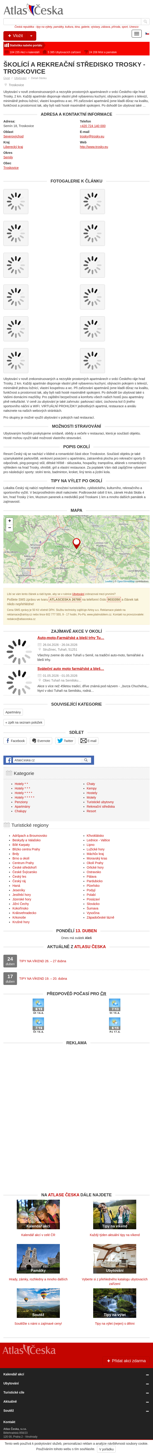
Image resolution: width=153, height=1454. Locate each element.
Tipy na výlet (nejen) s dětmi (115, 1323)
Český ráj (19, 881)
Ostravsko (94, 872)
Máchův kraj (95, 854)
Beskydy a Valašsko (26, 840)
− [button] (9, 528)
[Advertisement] (76, 1079)
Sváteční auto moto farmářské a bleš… (70, 669)
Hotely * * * (22, 788)
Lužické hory (96, 849)
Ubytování (20, 78)
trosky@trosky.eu (92, 136)
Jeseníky (18, 890)
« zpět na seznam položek (23, 722)
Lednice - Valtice (98, 840)
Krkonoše (19, 917)
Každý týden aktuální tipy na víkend (115, 1235)
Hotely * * (21, 784)
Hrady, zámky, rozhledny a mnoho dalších (38, 1279)
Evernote (41, 740)
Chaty (91, 784)
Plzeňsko (93, 885)
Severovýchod (13, 136)
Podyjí (91, 890)
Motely (91, 797)
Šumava (92, 908)
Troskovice (11, 168)
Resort (91, 811)
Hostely (92, 793)
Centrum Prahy (23, 863)
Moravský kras (97, 858)
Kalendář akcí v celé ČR (38, 1235)
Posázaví (93, 899)
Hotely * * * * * (24, 797)
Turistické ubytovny (100, 802)
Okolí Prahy (95, 863)
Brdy (15, 854)
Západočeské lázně (100, 917)
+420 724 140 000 (93, 126)
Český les (19, 876)
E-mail (88, 740)
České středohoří (24, 867)
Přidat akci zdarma (126, 1361)
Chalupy (20, 811)
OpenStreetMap (126, 581)
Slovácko (93, 904)
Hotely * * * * (23, 793)
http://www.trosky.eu (94, 147)
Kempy (92, 788)
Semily (8, 157)
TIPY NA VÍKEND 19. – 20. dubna (43, 978)
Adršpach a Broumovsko (29, 835)
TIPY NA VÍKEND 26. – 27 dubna (42, 961)
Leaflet (109, 581)
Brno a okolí (20, 858)
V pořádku (106, 1449)
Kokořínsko (20, 908)
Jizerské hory (21, 899)
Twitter (65, 740)
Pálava (92, 876)
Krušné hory (20, 922)
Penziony (21, 802)
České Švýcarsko (24, 872)
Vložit (21, 35)
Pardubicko (95, 881)
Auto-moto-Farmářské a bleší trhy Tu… (70, 638)
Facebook (15, 740)
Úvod (6, 78)
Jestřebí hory (21, 895)
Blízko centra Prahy (26, 849)
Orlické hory (95, 867)
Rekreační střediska (101, 806)
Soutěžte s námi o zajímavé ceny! (38, 1323)
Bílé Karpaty (21, 845)
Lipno (91, 845)
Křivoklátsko (95, 835)
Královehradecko (24, 913)
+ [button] (9, 521)
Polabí (91, 895)
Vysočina (93, 913)
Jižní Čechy (20, 904)
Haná (16, 885)
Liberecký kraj (13, 147)
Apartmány (13, 712)
